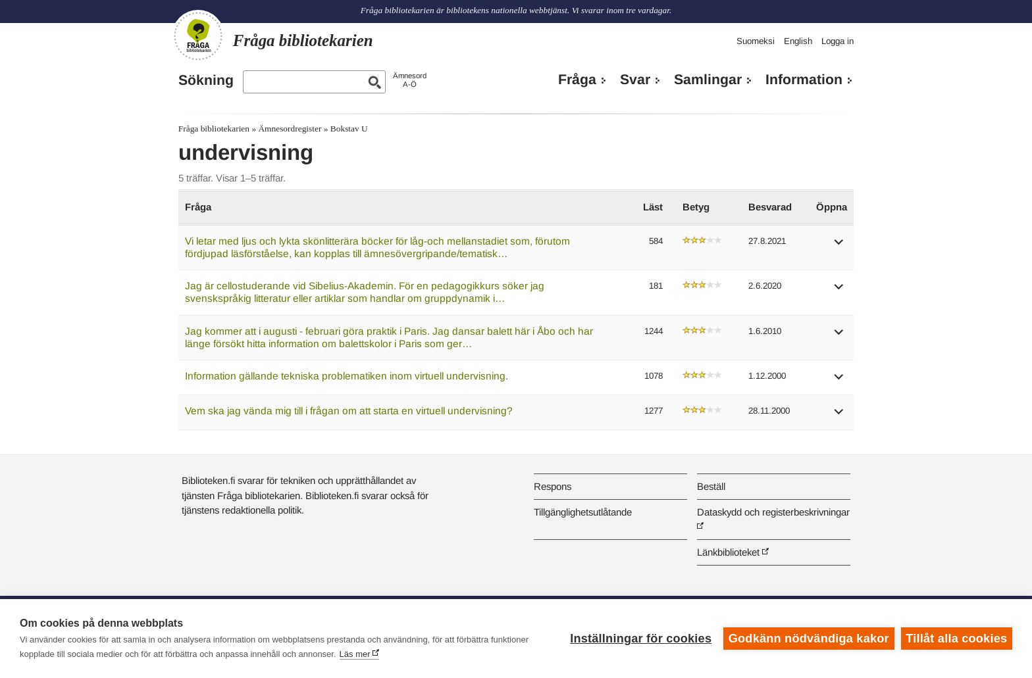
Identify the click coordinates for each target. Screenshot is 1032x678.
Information (803, 79)
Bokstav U (349, 128)
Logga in (837, 41)
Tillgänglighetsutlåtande (583, 512)
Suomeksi (755, 41)
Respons (552, 486)
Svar (635, 79)
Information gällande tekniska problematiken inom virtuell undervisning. (346, 375)
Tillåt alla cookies (956, 638)
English (798, 41)
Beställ (711, 486)
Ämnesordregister (289, 128)
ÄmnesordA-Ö (409, 80)
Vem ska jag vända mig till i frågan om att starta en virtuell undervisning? (349, 410)
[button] (839, 246)
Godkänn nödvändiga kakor (809, 638)
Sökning (206, 80)
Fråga (577, 79)
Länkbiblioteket (728, 552)
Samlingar (708, 79)
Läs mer (355, 654)
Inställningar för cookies (640, 638)
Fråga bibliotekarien (213, 128)
